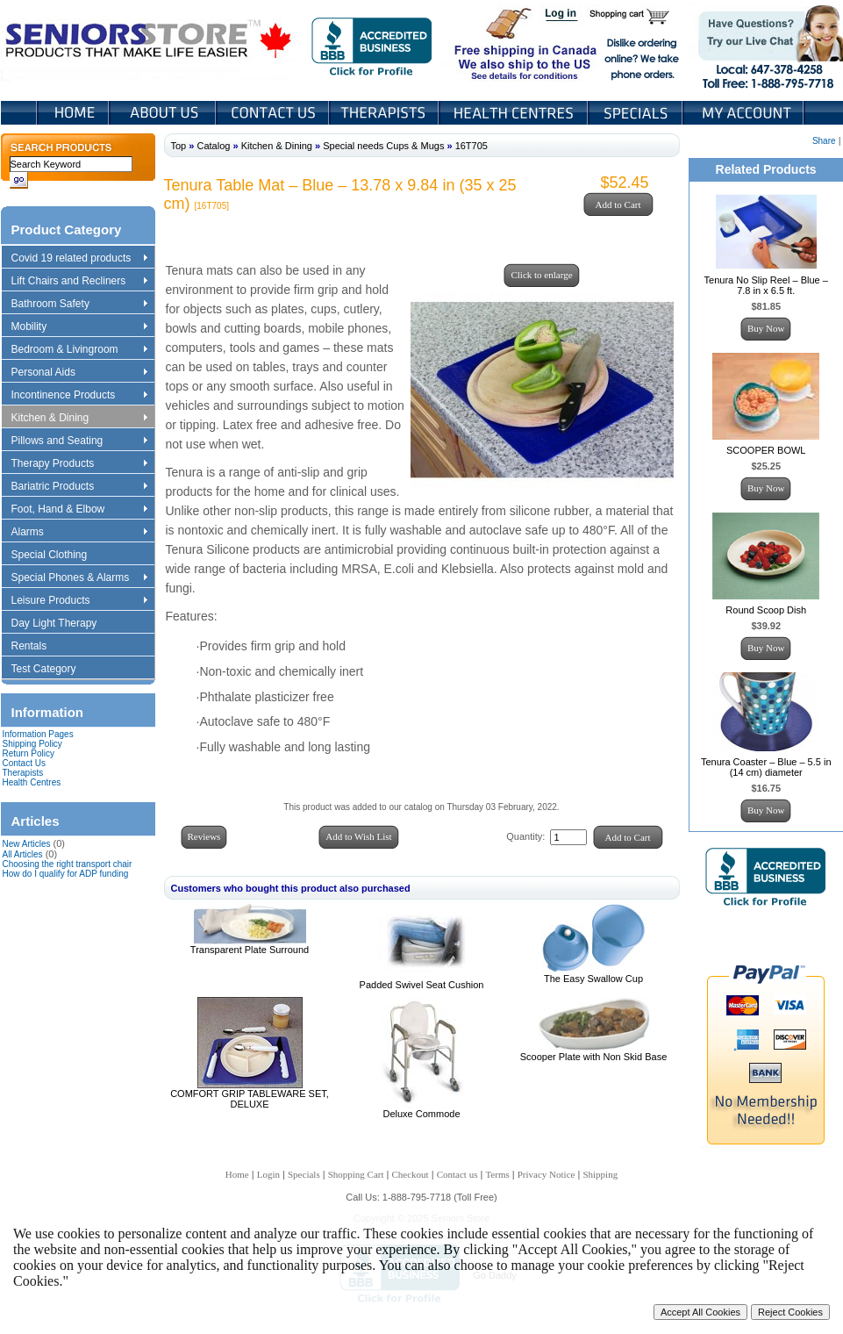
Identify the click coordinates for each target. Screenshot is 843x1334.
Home (73, 113)
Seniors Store (149, 43)
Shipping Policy (32, 744)
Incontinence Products (79, 396)
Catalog (213, 145)
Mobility (79, 327)
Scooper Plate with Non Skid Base (594, 1056)
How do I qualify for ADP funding (66, 874)
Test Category (52, 670)
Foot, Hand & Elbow (79, 510)
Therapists (385, 113)
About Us (164, 113)
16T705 (471, 145)
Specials (636, 113)
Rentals (38, 647)
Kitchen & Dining (79, 419)
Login (562, 15)
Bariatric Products (79, 487)
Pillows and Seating (79, 441)
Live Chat (764, 43)
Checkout (410, 1174)
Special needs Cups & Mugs (383, 145)
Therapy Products (79, 464)
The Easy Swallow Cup (593, 978)
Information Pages (38, 734)
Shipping (600, 1174)
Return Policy (28, 753)
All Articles (23, 854)
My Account (744, 113)
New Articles (27, 844)
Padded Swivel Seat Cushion (422, 984)
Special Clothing (58, 556)
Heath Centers (514, 113)
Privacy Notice (546, 1174)
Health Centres (32, 782)
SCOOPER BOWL (765, 450)
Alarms (79, 533)
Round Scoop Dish (765, 610)
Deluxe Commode (421, 1113)
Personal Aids (79, 373)
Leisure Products (79, 601)
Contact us (457, 1174)
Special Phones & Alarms (80, 578)
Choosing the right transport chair (67, 864)
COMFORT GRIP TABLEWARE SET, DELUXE (249, 1098)
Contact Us (274, 113)
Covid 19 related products (81, 259)
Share (824, 141)
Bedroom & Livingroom (79, 350)
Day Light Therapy (63, 624)
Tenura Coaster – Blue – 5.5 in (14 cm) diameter (766, 767)
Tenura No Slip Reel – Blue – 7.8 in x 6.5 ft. (766, 285)
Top (179, 145)
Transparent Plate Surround (249, 949)
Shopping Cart (635, 15)
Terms (497, 1174)
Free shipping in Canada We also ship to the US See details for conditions (490, 43)
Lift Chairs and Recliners (79, 282)
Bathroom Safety (79, 305)
